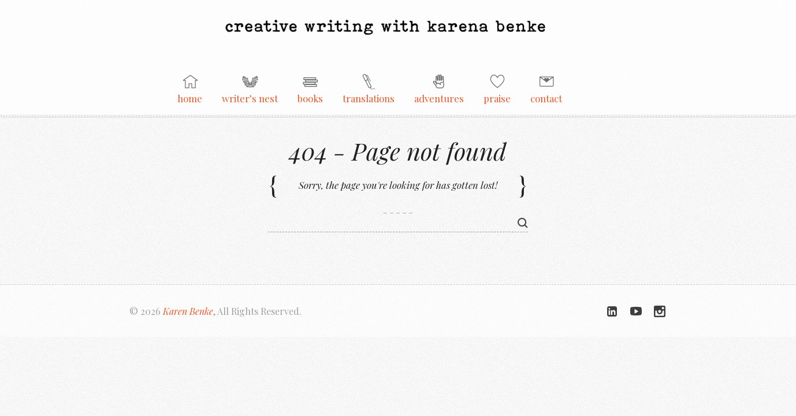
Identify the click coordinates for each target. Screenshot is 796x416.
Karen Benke (188, 311)
